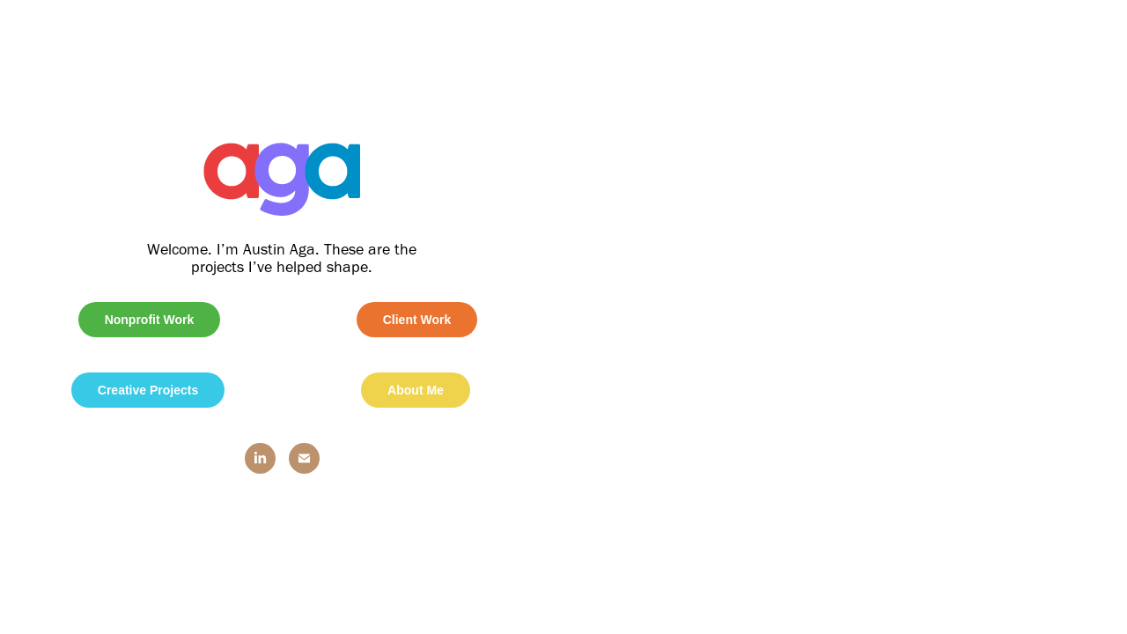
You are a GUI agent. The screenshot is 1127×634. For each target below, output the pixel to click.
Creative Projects (148, 390)
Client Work (417, 320)
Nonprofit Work (150, 320)
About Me (415, 390)
